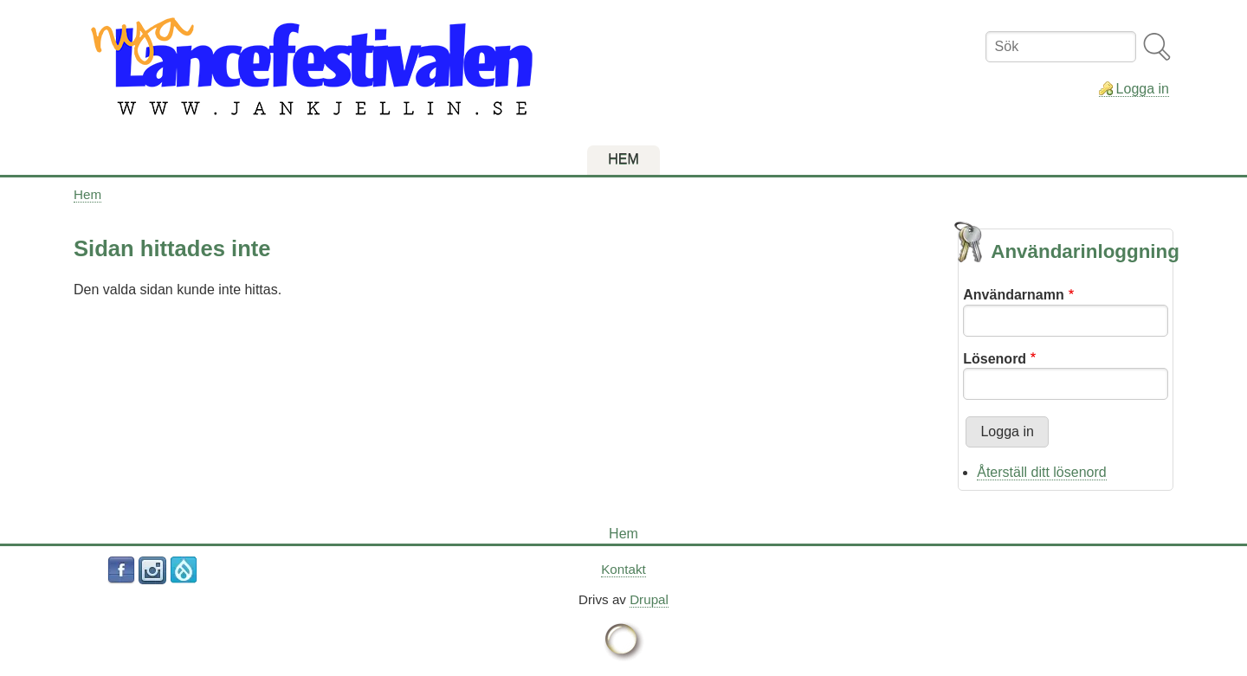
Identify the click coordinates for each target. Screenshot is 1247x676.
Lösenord (994, 358)
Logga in (1142, 88)
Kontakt (623, 569)
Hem (87, 194)
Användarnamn (1013, 294)
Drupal (649, 599)
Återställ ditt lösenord (1041, 472)
